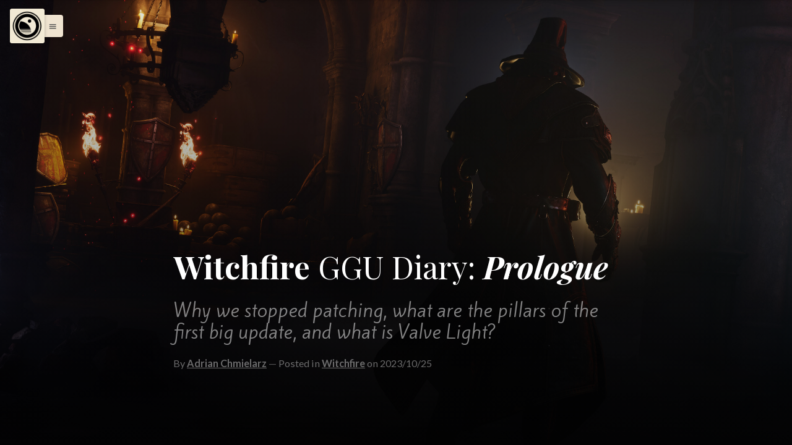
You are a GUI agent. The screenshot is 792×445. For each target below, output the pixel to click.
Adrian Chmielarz (227, 363)
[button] (49, 26)
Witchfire (343, 363)
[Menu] (27, 26)
